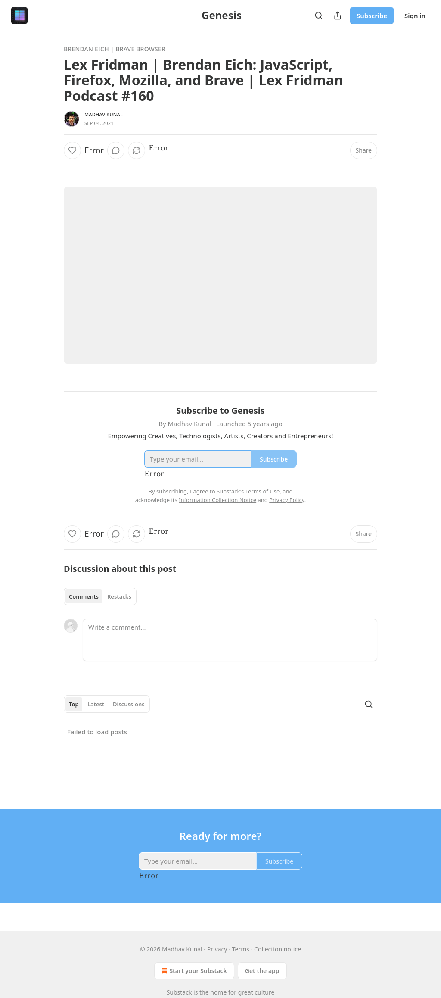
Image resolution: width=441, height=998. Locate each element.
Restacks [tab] (119, 596)
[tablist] (100, 596)
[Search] (318, 15)
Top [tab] (74, 704)
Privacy (217, 949)
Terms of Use (262, 491)
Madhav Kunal (103, 114)
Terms (240, 949)
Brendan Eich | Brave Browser (114, 49)
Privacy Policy (286, 500)
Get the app (262, 971)
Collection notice (277, 949)
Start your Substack (193, 971)
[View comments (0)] (115, 150)
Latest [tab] (95, 704)
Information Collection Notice (217, 500)
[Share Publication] (337, 15)
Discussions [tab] (129, 704)
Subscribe (372, 15)
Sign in (414, 15)
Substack (179, 992)
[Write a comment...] (230, 640)
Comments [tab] (84, 596)
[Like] (72, 150)
